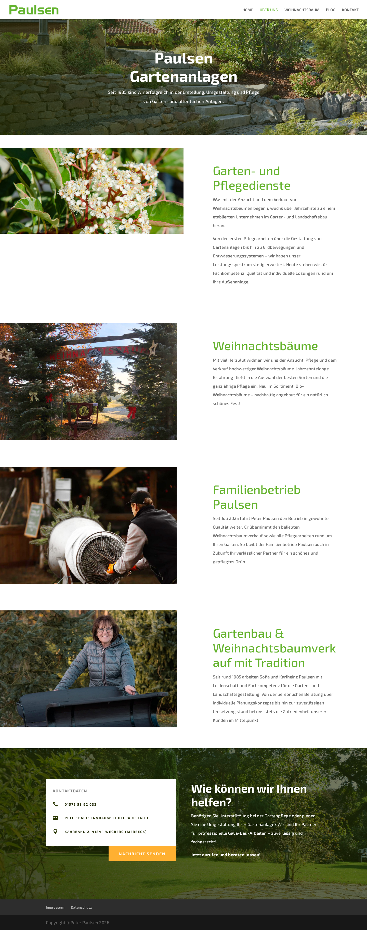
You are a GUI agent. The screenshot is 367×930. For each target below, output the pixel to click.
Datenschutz (81, 907)
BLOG (330, 10)
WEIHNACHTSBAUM (301, 10)
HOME (247, 10)
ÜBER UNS (269, 10)
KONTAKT (350, 10)
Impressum (55, 907)
